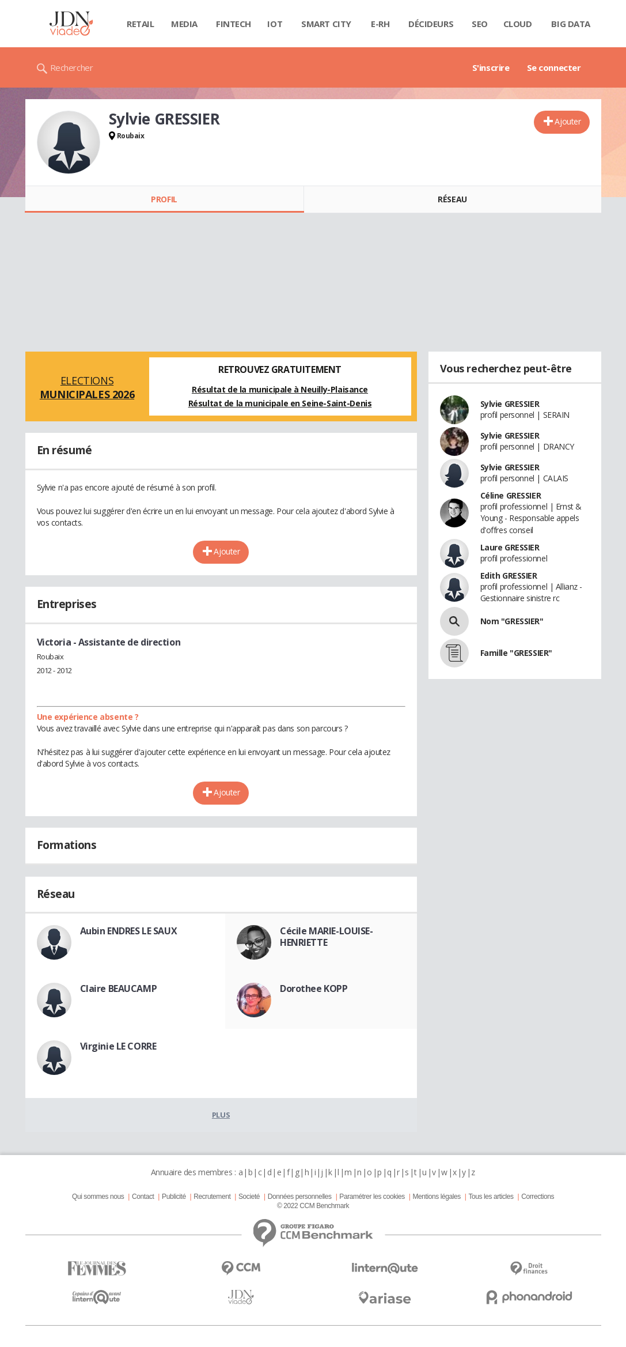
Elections (87, 387)
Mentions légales (436, 1197)
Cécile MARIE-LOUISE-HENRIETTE (326, 937)
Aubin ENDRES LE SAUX (128, 931)
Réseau (452, 199)
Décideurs (430, 23)
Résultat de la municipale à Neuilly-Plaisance (280, 389)
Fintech (233, 23)
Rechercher (71, 67)
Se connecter (554, 67)
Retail (140, 23)
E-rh (380, 23)
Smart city (326, 23)
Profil (164, 199)
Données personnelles (300, 1197)
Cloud (517, 23)
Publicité (174, 1197)
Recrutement (212, 1197)
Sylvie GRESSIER (510, 403)
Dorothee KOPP (314, 988)
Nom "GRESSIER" (512, 621)
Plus (221, 1115)
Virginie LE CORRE (118, 1046)
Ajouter (568, 121)
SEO (480, 23)
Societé (249, 1197)
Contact (143, 1197)
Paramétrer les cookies (371, 1197)
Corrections (537, 1197)
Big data (570, 23)
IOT (274, 23)
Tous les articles (490, 1197)
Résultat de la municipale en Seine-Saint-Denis (280, 403)
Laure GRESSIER (510, 547)
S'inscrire (491, 67)
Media (184, 23)
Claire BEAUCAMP (118, 988)
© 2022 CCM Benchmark (313, 1206)
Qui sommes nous (98, 1197)
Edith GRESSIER (508, 575)
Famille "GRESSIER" (516, 652)
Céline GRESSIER (510, 495)
